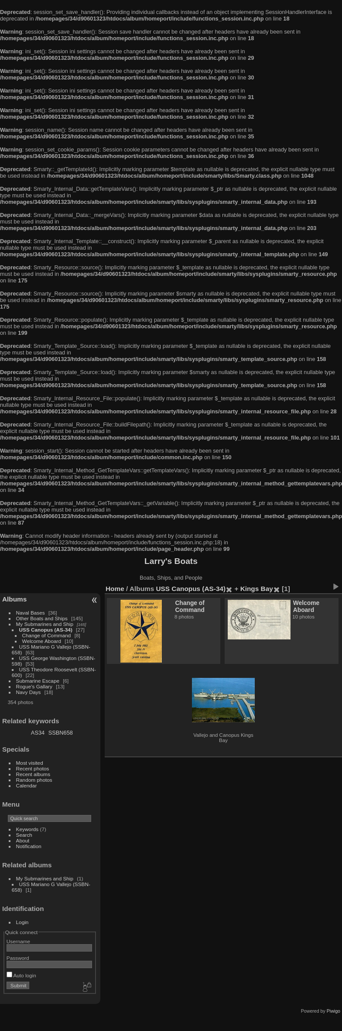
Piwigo (333, 1011)
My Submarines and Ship (44, 624)
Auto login (21, 975)
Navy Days (28, 692)
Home (115, 588)
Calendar (26, 785)
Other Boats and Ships (42, 618)
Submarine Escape (37, 681)
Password (18, 958)
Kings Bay (256, 588)
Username (18, 941)
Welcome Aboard (41, 641)
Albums (14, 599)
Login (22, 922)
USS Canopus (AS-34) (45, 629)
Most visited (29, 763)
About (23, 840)
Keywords (27, 829)
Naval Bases (30, 612)
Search (24, 835)
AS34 (37, 732)
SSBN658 (60, 732)
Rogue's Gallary (34, 686)
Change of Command (46, 635)
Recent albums (33, 774)
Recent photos (32, 768)
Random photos (34, 780)
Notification (28, 846)
